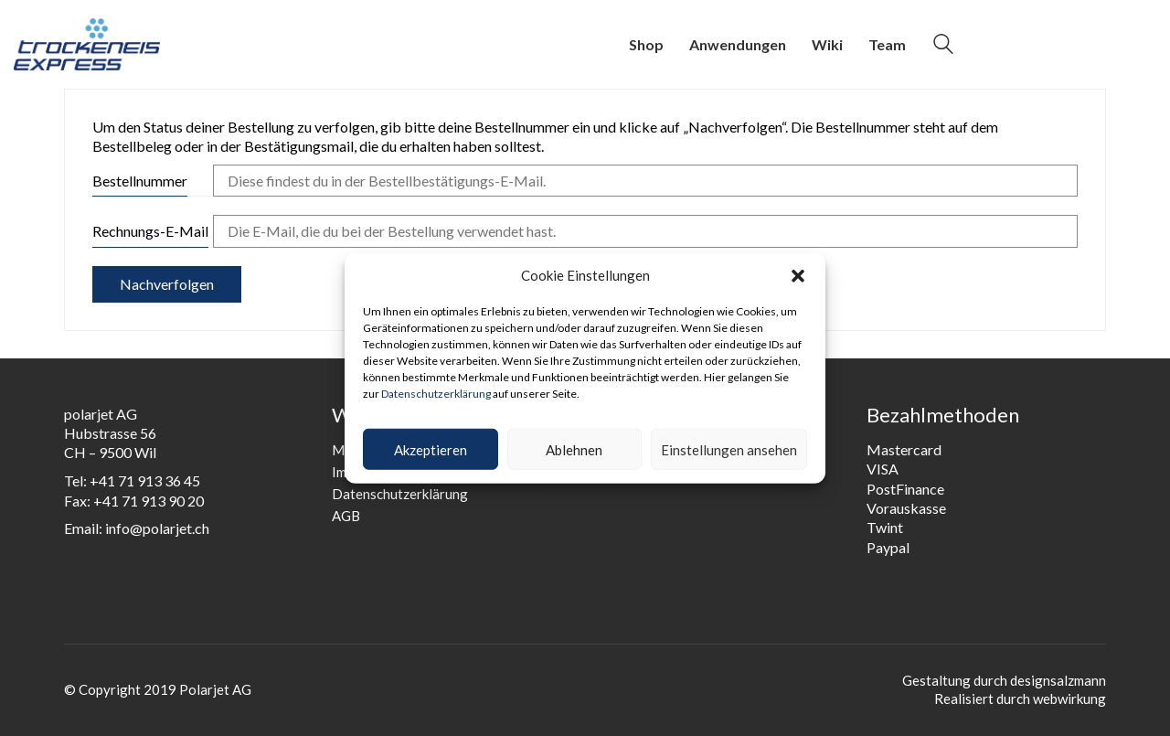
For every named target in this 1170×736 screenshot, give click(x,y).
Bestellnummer (139, 180)
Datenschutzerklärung (436, 393)
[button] (798, 275)
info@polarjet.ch (157, 528)
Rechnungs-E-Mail (150, 231)
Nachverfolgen (167, 284)
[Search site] (943, 46)
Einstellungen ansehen (729, 449)
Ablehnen (574, 449)
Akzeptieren (430, 449)
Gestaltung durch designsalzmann (1004, 680)
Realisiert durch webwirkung (1020, 698)
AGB (346, 515)
